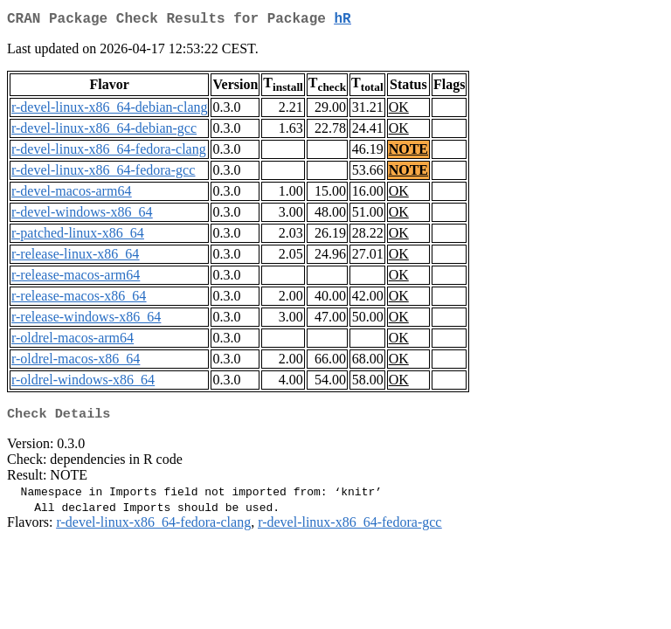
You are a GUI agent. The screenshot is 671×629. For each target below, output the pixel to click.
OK (399, 110)
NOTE (408, 152)
